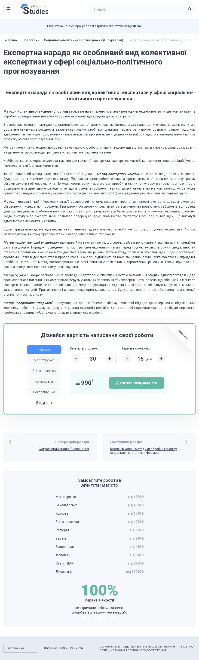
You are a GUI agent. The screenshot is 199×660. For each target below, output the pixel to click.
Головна (10, 40)
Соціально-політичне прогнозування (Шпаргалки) (83, 40)
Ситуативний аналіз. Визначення (64, 449)
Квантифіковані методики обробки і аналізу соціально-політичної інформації (143, 451)
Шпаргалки (30, 40)
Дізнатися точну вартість (136, 383)
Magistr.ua (132, 26)
